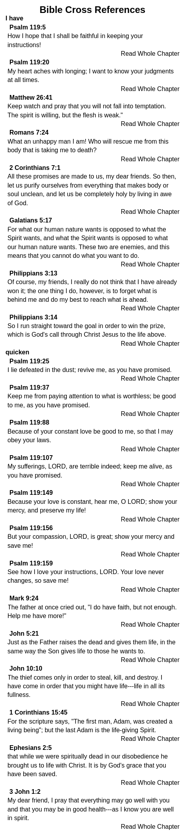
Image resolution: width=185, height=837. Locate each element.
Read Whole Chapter (150, 53)
